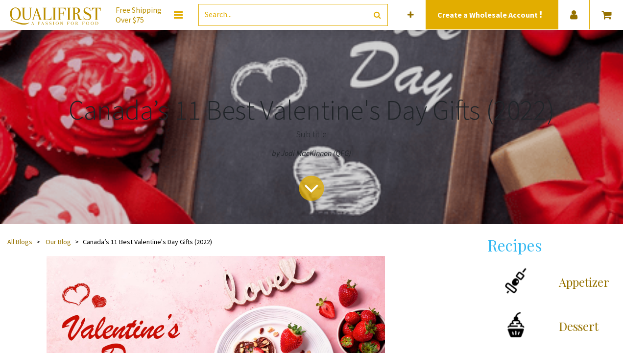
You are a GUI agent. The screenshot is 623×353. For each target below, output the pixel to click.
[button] (411, 15)
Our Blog (58, 241)
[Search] (377, 14)
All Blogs (19, 241)
